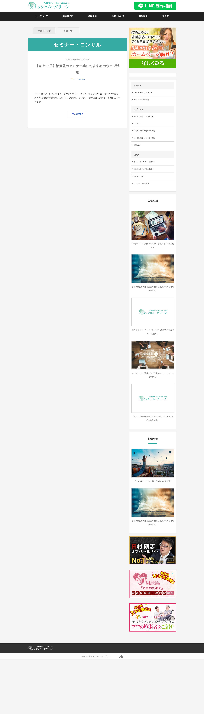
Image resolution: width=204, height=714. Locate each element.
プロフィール (138, 176)
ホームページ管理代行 (141, 100)
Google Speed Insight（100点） (144, 131)
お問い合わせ (118, 16)
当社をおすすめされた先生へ (143, 169)
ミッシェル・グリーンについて (144, 162)
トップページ (41, 16)
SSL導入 (136, 124)
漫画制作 (136, 145)
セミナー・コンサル (77, 79)
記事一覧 (68, 31)
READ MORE (77, 114)
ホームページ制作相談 (141, 183)
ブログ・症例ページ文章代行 (143, 116)
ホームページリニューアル (142, 92)
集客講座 (143, 16)
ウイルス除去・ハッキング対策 (144, 138)
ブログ (165, 16)
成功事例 (92, 16)
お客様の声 (68, 16)
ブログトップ (44, 31)
